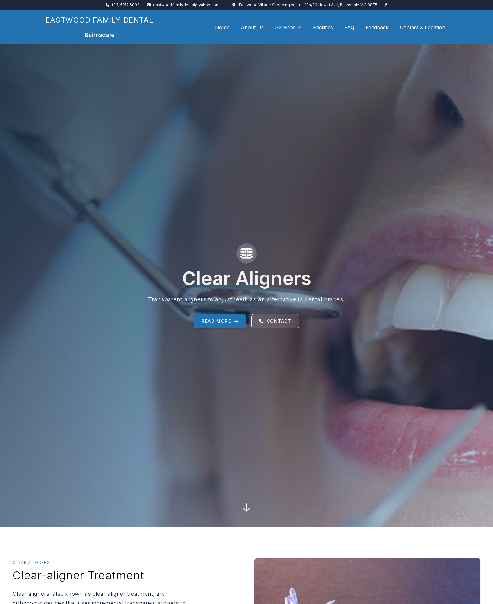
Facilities (323, 27)
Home (222, 27)
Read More (220, 321)
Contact (275, 321)
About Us (252, 27)
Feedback (377, 27)
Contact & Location (422, 27)
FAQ (349, 27)
